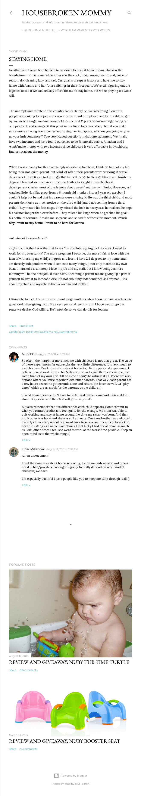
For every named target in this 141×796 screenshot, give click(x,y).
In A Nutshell (44, 30)
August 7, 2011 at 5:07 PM (54, 354)
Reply (26, 440)
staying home (68, 331)
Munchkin (29, 354)
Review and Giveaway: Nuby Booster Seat (64, 741)
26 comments (28, 748)
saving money (49, 331)
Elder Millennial (33, 449)
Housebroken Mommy (66, 13)
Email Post (26, 325)
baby (21, 331)
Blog (26, 30)
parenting (32, 331)
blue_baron (82, 783)
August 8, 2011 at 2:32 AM (62, 449)
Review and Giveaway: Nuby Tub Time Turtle (69, 662)
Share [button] (12, 325)
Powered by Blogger (70, 775)
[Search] (129, 12)
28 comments (28, 670)
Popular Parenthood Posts (83, 30)
